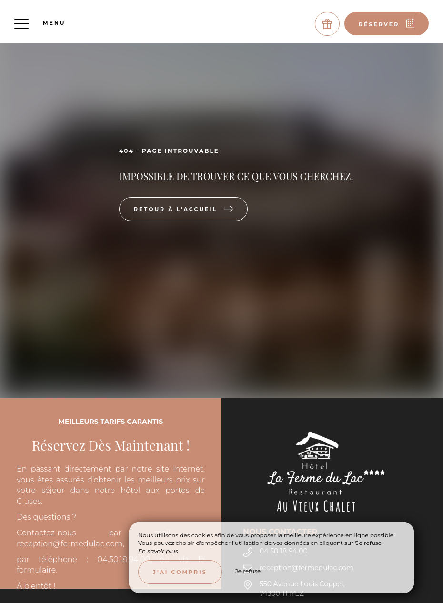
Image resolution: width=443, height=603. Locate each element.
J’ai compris (180, 572)
